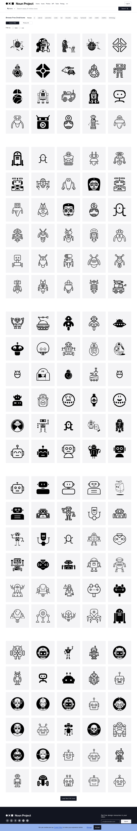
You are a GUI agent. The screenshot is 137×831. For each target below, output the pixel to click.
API (53, 4)
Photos (48, 4)
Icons (42, 4)
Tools (57, 4)
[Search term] (67, 9)
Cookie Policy (58, 828)
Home (38, 4)
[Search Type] (11, 9)
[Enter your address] (111, 820)
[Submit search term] (124, 9)
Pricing (62, 4)
